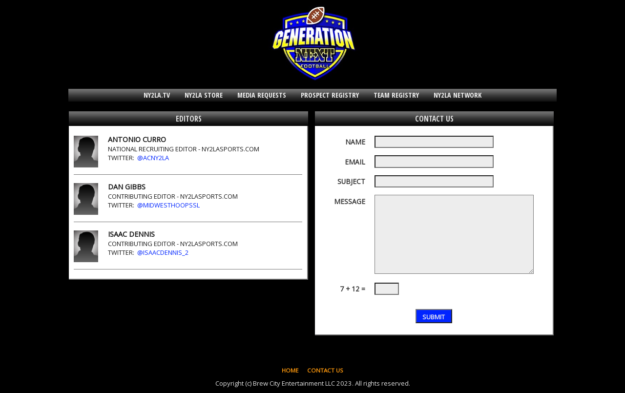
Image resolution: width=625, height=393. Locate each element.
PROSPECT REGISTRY (330, 95)
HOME (290, 370)
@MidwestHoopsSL (168, 205)
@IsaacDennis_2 (162, 252)
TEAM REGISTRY (396, 95)
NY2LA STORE (204, 95)
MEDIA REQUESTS (261, 95)
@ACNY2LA (153, 157)
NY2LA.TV (157, 95)
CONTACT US (325, 370)
